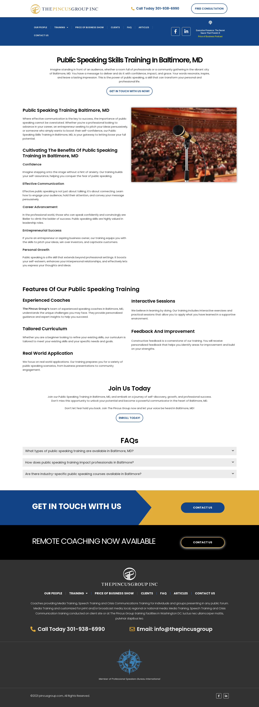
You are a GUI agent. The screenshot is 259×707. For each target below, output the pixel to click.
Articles (144, 27)
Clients (115, 27)
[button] (130, 451)
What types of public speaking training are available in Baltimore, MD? (79, 451)
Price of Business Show (89, 27)
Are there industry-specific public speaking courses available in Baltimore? (83, 474)
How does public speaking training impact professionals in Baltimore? (79, 462)
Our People (40, 27)
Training (61, 27)
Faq (129, 27)
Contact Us (41, 35)
